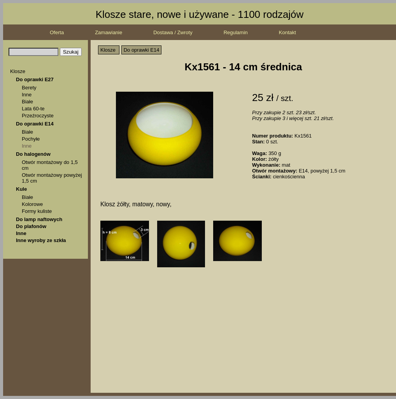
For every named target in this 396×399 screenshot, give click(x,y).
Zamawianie (108, 32)
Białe (27, 102)
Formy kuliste (37, 211)
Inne (27, 95)
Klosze (17, 71)
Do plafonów (31, 226)
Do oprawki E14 (35, 124)
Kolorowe (32, 204)
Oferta (57, 32)
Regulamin (236, 32)
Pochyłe (31, 139)
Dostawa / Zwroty (172, 32)
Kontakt (287, 32)
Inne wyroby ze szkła (41, 240)
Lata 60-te (33, 109)
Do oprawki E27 (35, 79)
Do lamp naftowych (39, 219)
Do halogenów (33, 154)
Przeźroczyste (38, 115)
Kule (21, 189)
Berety (29, 88)
